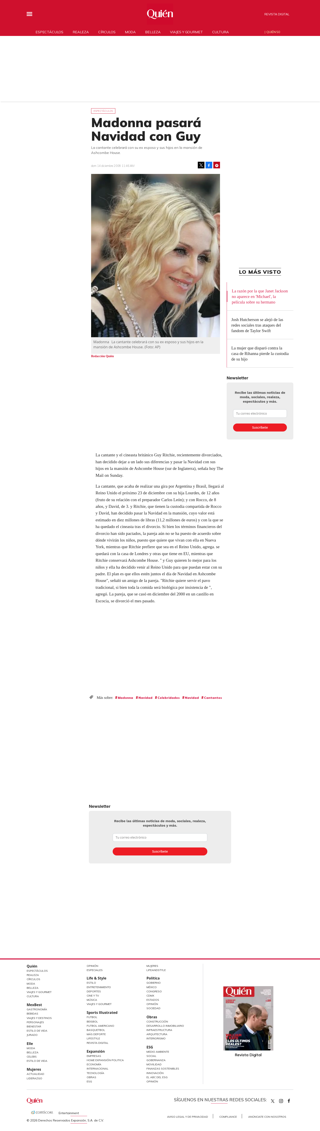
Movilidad (154, 1064)
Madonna (125, 698)
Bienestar (34, 1026)
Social (151, 1056)
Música (92, 999)
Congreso (154, 991)
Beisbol (92, 1021)
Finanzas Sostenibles (162, 1068)
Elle (30, 1043)
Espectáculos (49, 32)
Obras (91, 1077)
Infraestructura (159, 1030)
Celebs (32, 1056)
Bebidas (32, 1013)
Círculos (107, 32)
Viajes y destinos (39, 1018)
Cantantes (213, 698)
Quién (32, 966)
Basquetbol (96, 1030)
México (151, 987)
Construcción (157, 1021)
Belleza (153, 32)
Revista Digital (276, 14)
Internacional (97, 1068)
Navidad (145, 698)
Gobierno (153, 982)
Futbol (92, 1017)
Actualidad (35, 1074)
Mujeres (34, 1069)
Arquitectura (156, 1034)
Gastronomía (37, 1009)
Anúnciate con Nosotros (267, 1116)
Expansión (96, 1051)
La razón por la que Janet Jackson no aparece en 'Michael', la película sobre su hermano (260, 296)
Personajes (35, 1022)
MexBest (34, 1004)
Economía (94, 1064)
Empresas (94, 1056)
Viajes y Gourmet (39, 992)
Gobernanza (156, 1060)
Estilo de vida (37, 1060)
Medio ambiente (157, 1051)
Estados (152, 999)
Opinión (92, 965)
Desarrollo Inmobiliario (165, 1025)
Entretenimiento (99, 987)
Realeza (81, 32)
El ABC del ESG (157, 1077)
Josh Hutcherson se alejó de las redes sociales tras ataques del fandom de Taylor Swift (257, 325)
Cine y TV (93, 995)
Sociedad (153, 1008)
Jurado (32, 1034)
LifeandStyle (156, 970)
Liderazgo (34, 1078)
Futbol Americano (100, 1025)
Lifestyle (93, 1038)
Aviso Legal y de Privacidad (187, 1116)
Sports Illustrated (102, 1012)
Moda (130, 32)
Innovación (155, 1073)
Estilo (91, 982)
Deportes (94, 991)
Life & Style (96, 978)
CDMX (150, 995)
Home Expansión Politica (105, 1060)
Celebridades (169, 698)
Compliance (228, 1116)
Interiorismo (156, 1038)
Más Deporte (96, 1034)
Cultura (220, 32)
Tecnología (95, 1073)
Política (153, 978)
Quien (272, 1101)
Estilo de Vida (37, 1030)
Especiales (95, 970)
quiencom (285, 1100)
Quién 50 (273, 32)
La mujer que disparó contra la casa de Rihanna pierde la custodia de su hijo (260, 353)
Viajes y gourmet (186, 32)
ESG (89, 1081)
